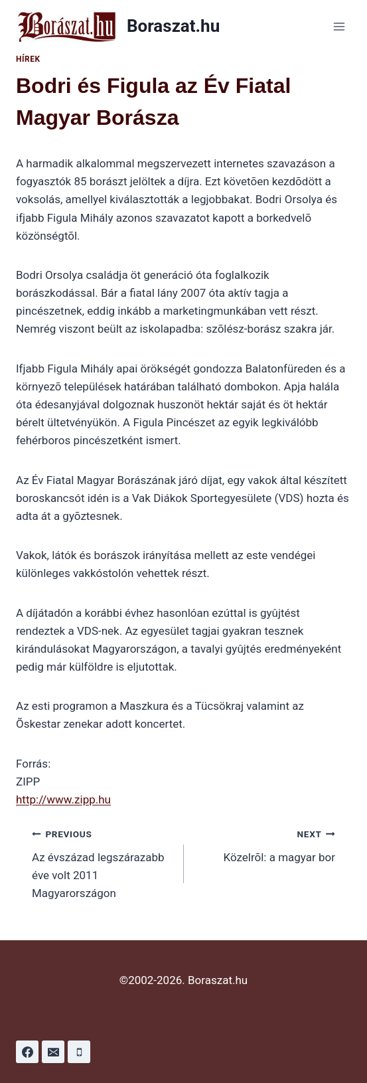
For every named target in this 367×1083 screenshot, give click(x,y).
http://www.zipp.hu (63, 799)
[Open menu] (339, 26)
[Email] (53, 1052)
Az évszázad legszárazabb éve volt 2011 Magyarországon (102, 862)
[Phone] (79, 1052)
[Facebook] (27, 1052)
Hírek (28, 59)
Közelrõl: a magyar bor (265, 844)
